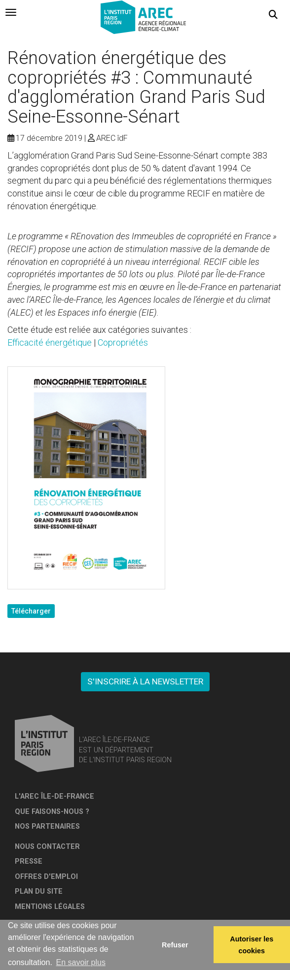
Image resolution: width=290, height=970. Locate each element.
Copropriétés (123, 342)
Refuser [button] (175, 945)
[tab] (11, 12)
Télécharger (31, 611)
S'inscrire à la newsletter (145, 681)
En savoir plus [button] (81, 962)
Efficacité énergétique (49, 342)
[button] (273, 15)
